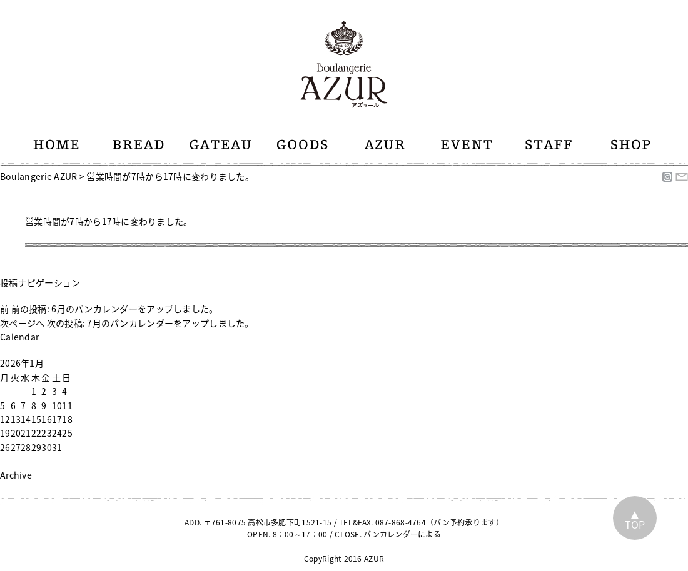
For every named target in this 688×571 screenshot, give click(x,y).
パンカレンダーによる (402, 534)
